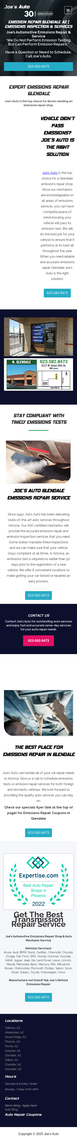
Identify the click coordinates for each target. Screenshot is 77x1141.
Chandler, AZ (13, 1064)
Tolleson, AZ (12, 1027)
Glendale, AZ (13, 1055)
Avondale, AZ (13, 1069)
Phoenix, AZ (12, 1041)
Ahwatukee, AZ (14, 1032)
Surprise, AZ (12, 1050)
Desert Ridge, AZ (15, 1037)
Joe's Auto (50, 173)
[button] (68, 10)
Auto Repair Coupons (23, 1115)
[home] (34, 10)
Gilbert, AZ (11, 1060)
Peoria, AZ (11, 1046)
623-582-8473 (38, 66)
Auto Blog (11, 1109)
